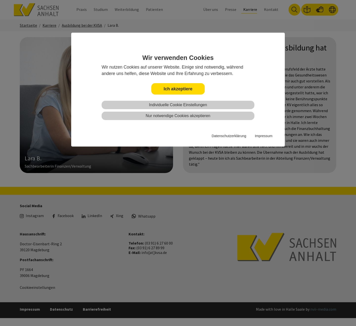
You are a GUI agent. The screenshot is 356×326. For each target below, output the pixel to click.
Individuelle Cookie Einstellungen (178, 105)
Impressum (263, 136)
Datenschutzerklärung (229, 136)
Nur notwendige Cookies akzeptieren (178, 116)
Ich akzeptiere (178, 88)
